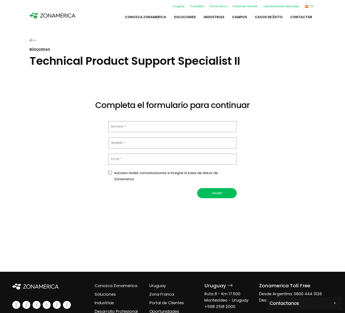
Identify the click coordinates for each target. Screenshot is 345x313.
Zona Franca (219, 6)
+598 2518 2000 (219, 306)
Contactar (301, 17)
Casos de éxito (269, 17)
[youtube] (47, 305)
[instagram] (26, 305)
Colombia (197, 6)
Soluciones (185, 17)
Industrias (214, 17)
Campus (239, 17)
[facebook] (36, 305)
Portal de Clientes (245, 6)
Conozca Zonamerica (145, 17)
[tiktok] (67, 305)
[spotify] (57, 305)
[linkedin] (16, 305)
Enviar (217, 193)
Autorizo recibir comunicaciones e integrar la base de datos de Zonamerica (166, 176)
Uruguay (179, 6)
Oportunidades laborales (281, 6)
